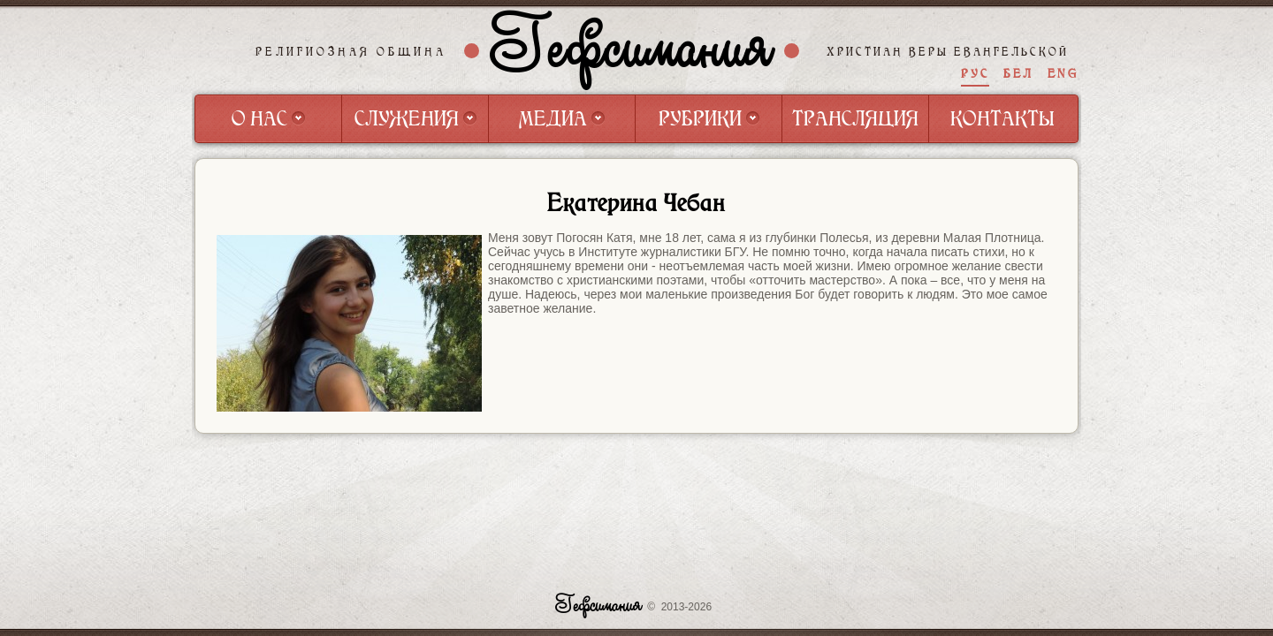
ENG (1063, 73)
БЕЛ (1018, 73)
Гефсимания (632, 50)
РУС (975, 73)
